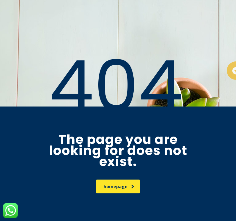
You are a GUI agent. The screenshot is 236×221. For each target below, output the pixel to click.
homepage (119, 186)
